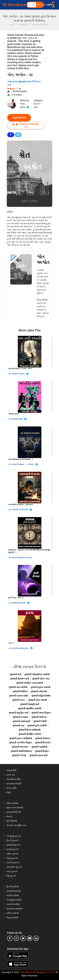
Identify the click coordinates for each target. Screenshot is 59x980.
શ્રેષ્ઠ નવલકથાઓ (14, 807)
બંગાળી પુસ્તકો (12, 862)
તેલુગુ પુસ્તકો (12, 858)
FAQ (8, 792)
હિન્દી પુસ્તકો (12, 840)
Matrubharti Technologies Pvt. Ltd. (37, 972)
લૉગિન (50, 4)
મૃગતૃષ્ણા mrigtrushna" (22, 648)
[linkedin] (36, 938)
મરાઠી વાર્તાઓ (12, 895)
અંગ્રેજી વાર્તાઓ (13, 900)
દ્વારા (10, 374)
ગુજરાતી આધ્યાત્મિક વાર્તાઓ (37, 674)
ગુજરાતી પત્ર (18, 725)
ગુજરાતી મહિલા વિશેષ (40, 695)
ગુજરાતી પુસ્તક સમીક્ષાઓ (20, 738)
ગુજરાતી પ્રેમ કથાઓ (37, 700)
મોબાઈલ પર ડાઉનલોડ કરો (26, 125)
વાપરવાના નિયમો (14, 783)
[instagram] (16, 938)
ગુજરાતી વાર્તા (15, 674)
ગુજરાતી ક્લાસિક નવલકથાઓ (29, 683)
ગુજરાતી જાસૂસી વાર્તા (29, 704)
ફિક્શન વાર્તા (37, 105)
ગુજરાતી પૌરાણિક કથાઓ (29, 734)
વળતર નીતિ (11, 788)
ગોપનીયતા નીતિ (13, 779)
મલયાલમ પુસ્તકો (14, 867)
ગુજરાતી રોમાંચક (42, 738)
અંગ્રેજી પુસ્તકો (13, 836)
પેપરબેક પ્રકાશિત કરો (16, 825)
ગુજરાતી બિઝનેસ (42, 742)
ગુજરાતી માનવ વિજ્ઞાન (41, 712)
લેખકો (9, 816)
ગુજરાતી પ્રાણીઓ (39, 747)
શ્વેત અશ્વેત (43, 259)
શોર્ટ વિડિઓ (11, 821)
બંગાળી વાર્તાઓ (13, 904)
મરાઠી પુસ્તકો (12, 849)
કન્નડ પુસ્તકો (12, 871)
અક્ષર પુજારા (14, 81)
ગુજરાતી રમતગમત (20, 747)
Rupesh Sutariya (20, 374)
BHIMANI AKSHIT (21, 603)
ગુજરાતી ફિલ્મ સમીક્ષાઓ (29, 729)
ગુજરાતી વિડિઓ (13, 812)
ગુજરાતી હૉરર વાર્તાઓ (37, 725)
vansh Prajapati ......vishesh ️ (25, 464)
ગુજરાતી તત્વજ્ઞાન (20, 717)
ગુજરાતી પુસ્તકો (13, 845)
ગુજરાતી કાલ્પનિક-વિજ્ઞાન (20, 742)
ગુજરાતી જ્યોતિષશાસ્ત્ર (21, 751)
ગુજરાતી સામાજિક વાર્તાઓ (29, 708)
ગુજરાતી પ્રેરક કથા (40, 678)
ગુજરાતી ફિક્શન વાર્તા (19, 678)
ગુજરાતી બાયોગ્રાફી (21, 721)
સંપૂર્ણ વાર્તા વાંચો (19, 117)
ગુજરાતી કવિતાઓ (39, 691)
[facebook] (9, 938)
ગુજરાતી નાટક (18, 700)
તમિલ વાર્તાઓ (12, 913)
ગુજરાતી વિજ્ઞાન (42, 751)
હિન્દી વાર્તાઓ (12, 886)
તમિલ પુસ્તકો (12, 853)
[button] (33, 4)
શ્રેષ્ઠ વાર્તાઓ (12, 803)
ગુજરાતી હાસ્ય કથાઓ (40, 687)
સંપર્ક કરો (10, 774)
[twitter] (23, 938)
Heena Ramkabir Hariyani (22, 558)
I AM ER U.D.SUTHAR (22, 510)
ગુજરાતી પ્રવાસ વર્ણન (18, 695)
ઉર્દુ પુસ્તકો (11, 876)
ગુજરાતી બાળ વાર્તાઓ (18, 687)
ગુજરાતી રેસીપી (40, 721)
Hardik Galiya (19, 419)
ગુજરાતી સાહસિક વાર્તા (18, 712)
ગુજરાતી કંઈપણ (19, 755)
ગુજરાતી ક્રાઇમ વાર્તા (38, 755)
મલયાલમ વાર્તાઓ (14, 908)
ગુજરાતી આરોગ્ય (38, 717)
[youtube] (29, 938)
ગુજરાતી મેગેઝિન (20, 691)
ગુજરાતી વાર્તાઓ (13, 891)
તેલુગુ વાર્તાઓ (12, 917)
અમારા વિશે (11, 770)
